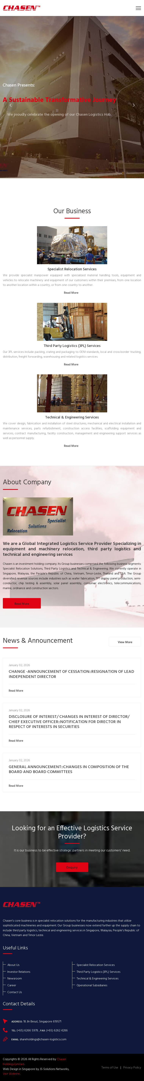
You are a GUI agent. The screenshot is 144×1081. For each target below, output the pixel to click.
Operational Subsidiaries (92, 985)
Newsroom (14, 978)
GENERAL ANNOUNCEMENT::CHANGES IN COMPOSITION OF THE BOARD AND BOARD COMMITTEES (69, 769)
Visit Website (11, 1073)
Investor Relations (18, 971)
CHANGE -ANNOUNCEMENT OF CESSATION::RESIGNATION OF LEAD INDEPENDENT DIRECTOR (71, 674)
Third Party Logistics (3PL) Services (72, 346)
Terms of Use (110, 1067)
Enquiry (72, 867)
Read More (72, 292)
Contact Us (14, 992)
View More (125, 642)
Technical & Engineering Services (72, 417)
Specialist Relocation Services (72, 269)
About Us (13, 964)
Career (11, 985)
